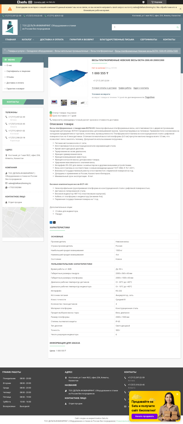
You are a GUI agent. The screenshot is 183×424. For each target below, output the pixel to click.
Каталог (27, 39)
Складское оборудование (40, 51)
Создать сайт (39, 2)
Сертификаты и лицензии (18, 71)
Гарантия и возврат (82, 39)
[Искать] (178, 27)
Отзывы (10, 77)
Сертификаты (148, 39)
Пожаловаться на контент (127, 421)
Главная (10, 39)
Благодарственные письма (117, 39)
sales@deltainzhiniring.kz (19, 183)
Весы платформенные (102, 51)
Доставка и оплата (51, 39)
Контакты (169, 39)
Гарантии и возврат (15, 88)
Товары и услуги (16, 51)
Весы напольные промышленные (71, 51)
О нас (9, 65)
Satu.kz (105, 418)
